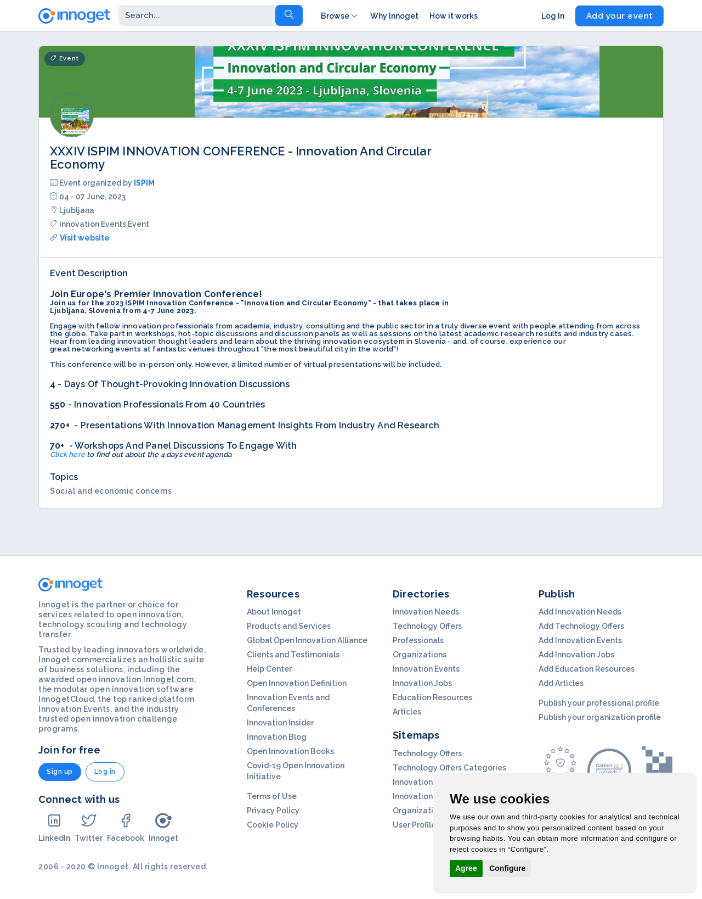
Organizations (419, 654)
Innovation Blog (277, 737)
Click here (67, 454)
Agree (466, 868)
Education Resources (432, 697)
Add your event (619, 16)
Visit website (85, 237)
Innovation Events (426, 669)
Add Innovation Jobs (576, 654)
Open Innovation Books (290, 751)
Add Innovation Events (580, 640)
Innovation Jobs (422, 683)
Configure (507, 868)
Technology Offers (427, 626)
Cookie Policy (272, 824)
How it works (453, 16)
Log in (105, 771)
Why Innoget (394, 16)
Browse (340, 16)
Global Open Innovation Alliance (307, 640)
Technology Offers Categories (449, 767)
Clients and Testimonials (293, 654)
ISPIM (144, 182)
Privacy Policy (273, 810)
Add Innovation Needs (580, 611)
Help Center (269, 669)
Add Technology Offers (581, 626)
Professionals (418, 640)
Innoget (163, 827)
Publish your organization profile (600, 717)
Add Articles (561, 683)
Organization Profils (430, 810)
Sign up (60, 771)
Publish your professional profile (599, 703)
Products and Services (289, 626)
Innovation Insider (280, 722)
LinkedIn (54, 827)
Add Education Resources (587, 669)
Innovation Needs (426, 611)
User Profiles (416, 824)
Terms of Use (272, 796)
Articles (407, 711)
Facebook (125, 827)
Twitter (89, 827)
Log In (552, 16)
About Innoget (274, 611)
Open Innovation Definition (297, 683)
